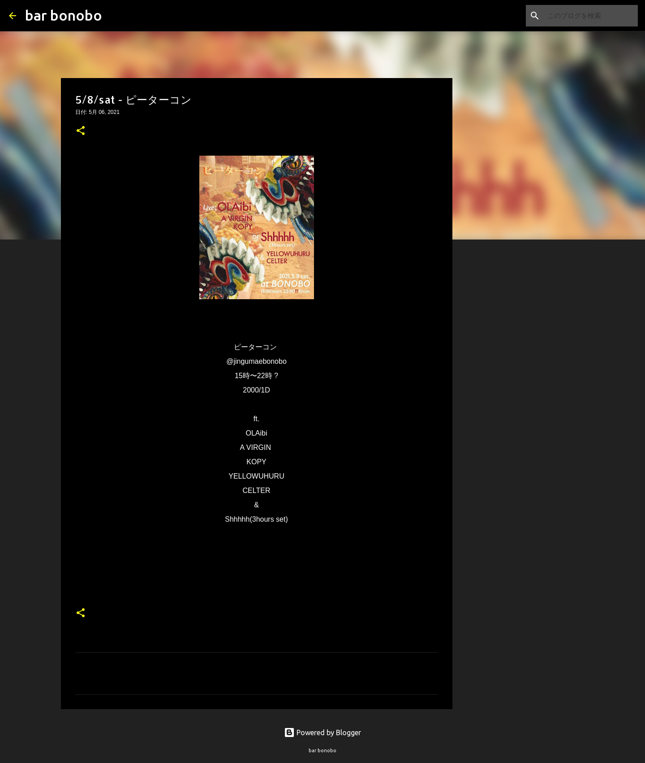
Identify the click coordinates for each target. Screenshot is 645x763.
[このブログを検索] (591, 15)
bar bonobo (63, 15)
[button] (80, 131)
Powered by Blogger (322, 732)
